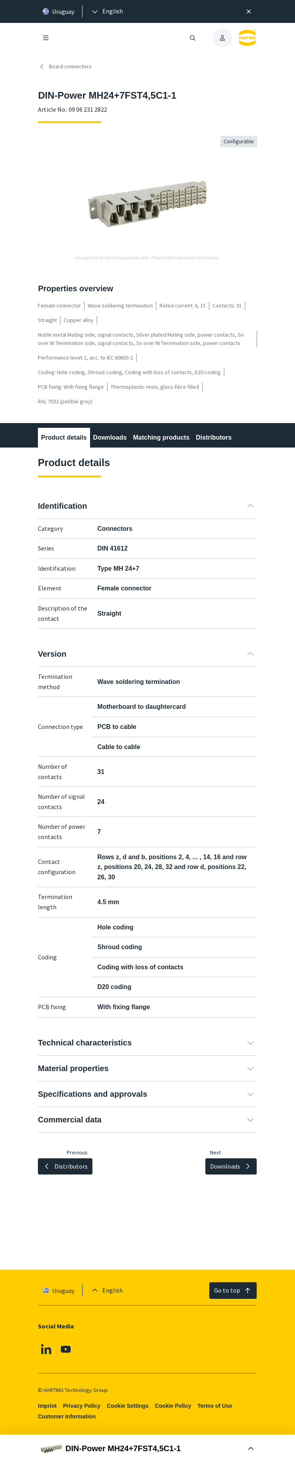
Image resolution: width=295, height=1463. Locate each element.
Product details (64, 437)
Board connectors (65, 67)
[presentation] (107, 11)
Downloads (110, 437)
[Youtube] (66, 1349)
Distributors (214, 437)
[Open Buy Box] (147, 1449)
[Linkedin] (46, 1349)
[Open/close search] (193, 38)
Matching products (161, 437)
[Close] (249, 11)
